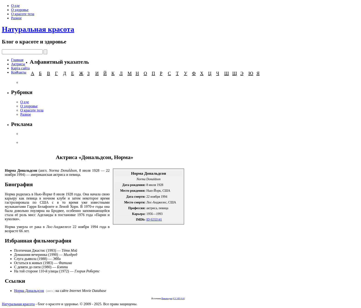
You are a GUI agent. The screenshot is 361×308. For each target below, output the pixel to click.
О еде (15, 6)
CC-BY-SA (179, 298)
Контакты (18, 72)
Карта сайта (20, 68)
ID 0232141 (154, 219)
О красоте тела (22, 14)
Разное (16, 18)
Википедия (166, 298)
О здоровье (20, 10)
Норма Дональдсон (29, 291)
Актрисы (18, 64)
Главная (17, 60)
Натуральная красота (38, 29)
